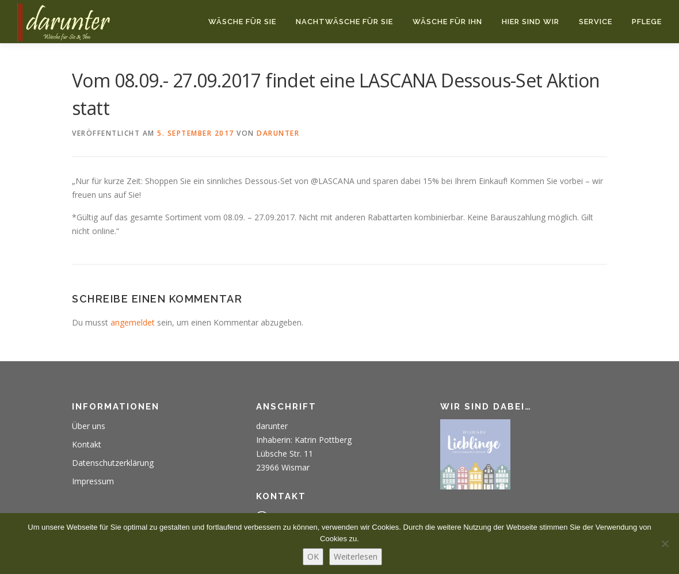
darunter (278, 133)
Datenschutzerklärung (113, 462)
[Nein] (664, 543)
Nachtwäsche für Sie (344, 21)
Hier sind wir (530, 21)
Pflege (647, 21)
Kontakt (86, 444)
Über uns (88, 425)
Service (595, 21)
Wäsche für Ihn (447, 21)
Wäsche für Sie (242, 21)
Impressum (93, 481)
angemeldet (132, 322)
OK (313, 556)
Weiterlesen (355, 556)
